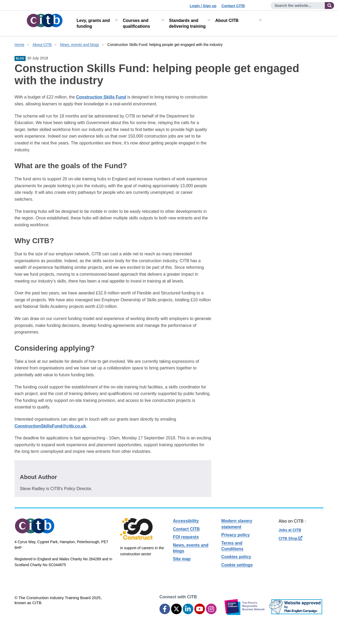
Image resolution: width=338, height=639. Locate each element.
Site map (182, 559)
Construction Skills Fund (101, 97)
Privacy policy (235, 535)
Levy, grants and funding (93, 23)
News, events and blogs (79, 45)
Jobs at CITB (290, 530)
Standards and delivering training (187, 23)
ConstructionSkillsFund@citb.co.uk (50, 426)
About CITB (226, 20)
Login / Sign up (203, 6)
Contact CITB (233, 6)
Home (19, 45)
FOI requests (186, 537)
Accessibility (186, 521)
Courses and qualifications (136, 23)
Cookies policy (236, 557)
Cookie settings (237, 565)
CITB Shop (290, 538)
